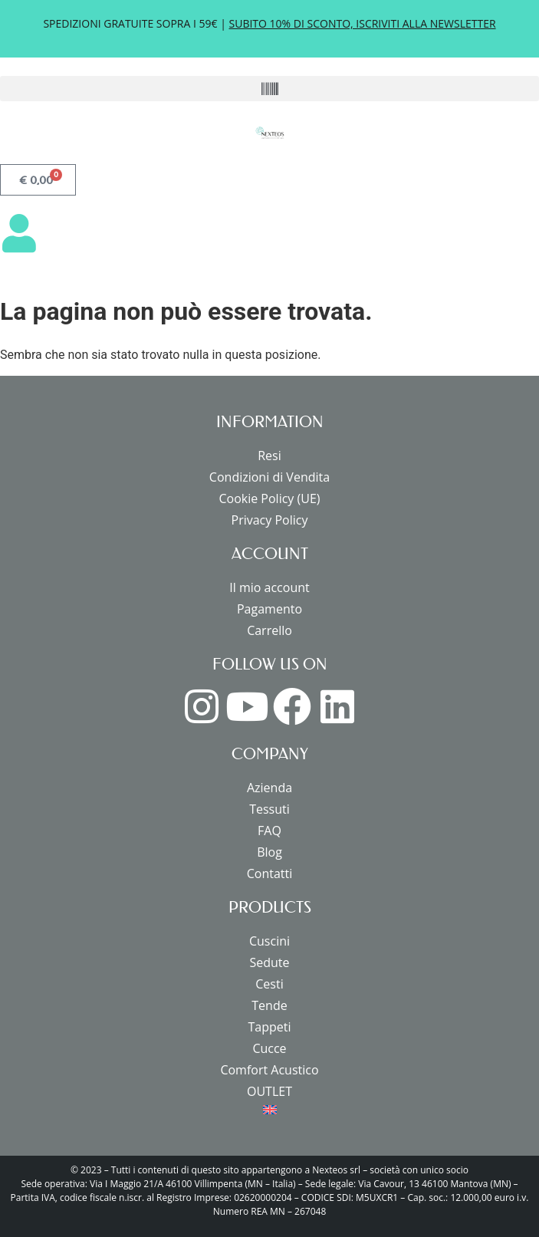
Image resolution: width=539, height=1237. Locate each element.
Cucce (269, 1048)
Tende (269, 1005)
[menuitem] (269, 1109)
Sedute (269, 962)
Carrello (269, 630)
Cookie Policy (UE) (269, 498)
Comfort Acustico (269, 1069)
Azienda (269, 787)
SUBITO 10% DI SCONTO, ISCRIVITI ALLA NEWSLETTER (362, 23)
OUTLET (269, 1091)
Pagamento (269, 608)
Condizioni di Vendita (269, 477)
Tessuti (269, 809)
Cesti (269, 983)
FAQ (269, 830)
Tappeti (269, 1026)
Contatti (270, 873)
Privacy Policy (270, 520)
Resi (269, 455)
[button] (269, 88)
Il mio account (269, 587)
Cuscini (269, 941)
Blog (269, 852)
